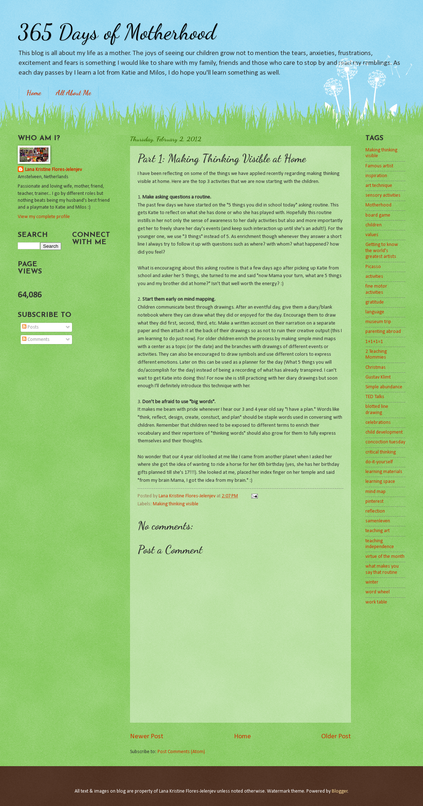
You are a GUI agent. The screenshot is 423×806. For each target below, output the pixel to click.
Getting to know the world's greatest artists (381, 250)
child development (384, 432)
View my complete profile (44, 216)
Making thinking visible (175, 504)
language (374, 312)
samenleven (377, 521)
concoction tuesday (385, 442)
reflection (375, 511)
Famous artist (379, 166)
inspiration (376, 176)
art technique (378, 185)
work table (376, 602)
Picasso (373, 266)
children (373, 225)
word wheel (377, 592)
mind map (375, 491)
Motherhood (378, 205)
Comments (36, 339)
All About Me (73, 92)
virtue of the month (385, 556)
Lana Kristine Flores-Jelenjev (53, 169)
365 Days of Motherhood (117, 32)
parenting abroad (383, 331)
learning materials (383, 471)
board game (377, 215)
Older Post (336, 736)
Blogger (340, 791)
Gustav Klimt (378, 377)
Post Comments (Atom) (181, 751)
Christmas (375, 367)
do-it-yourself (379, 462)
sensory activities (383, 195)
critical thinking (380, 452)
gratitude (374, 302)
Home (33, 92)
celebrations (378, 422)
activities (374, 276)
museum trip (378, 322)
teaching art (377, 531)
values (371, 235)
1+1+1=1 (374, 341)
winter (371, 582)
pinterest (374, 501)
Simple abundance (383, 387)
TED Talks (374, 396)
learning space (380, 481)
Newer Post (146, 736)
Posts (30, 327)
